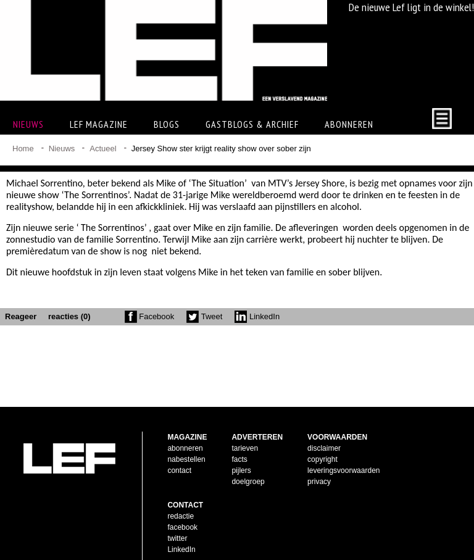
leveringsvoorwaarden (343, 450)
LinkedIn (257, 316)
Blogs (167, 124)
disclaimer (324, 428)
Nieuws (62, 148)
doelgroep (247, 462)
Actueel (102, 148)
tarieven (244, 428)
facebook (182, 507)
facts (239, 439)
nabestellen (186, 439)
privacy (319, 462)
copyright (322, 439)
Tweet (204, 316)
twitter (177, 518)
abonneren (184, 428)
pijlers (241, 450)
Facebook (150, 316)
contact (179, 450)
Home (23, 148)
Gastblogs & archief (252, 124)
